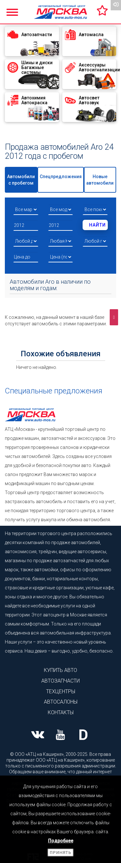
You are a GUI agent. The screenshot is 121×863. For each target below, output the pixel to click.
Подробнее (60, 840)
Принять (60, 852)
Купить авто (60, 670)
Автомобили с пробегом (21, 180)
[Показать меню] (13, 11)
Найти (97, 225)
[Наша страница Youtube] (60, 735)
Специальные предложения (53, 390)
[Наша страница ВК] (37, 735)
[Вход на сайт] (116, 5)
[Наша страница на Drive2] (83, 735)
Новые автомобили (100, 180)
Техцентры (60, 691)
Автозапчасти (60, 681)
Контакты (61, 712)
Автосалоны (60, 702)
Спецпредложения (61, 176)
